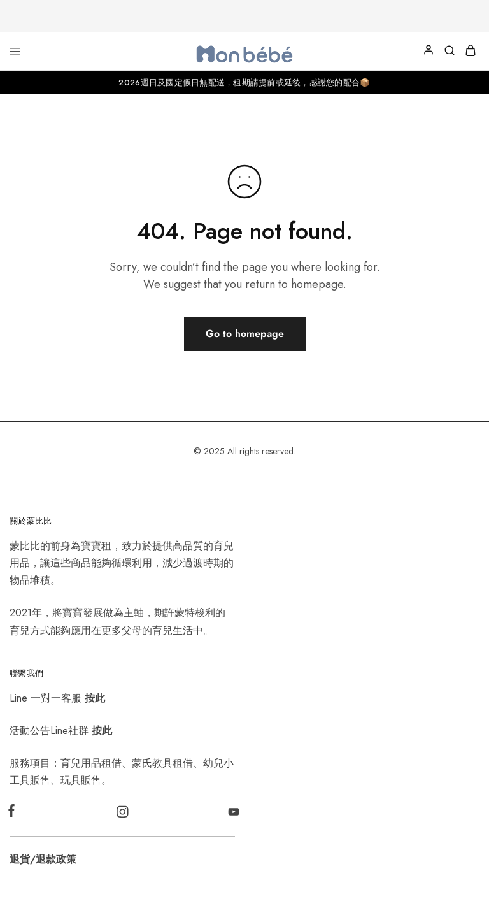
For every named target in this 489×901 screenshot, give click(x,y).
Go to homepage (245, 333)
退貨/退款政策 (43, 859)
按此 (95, 698)
